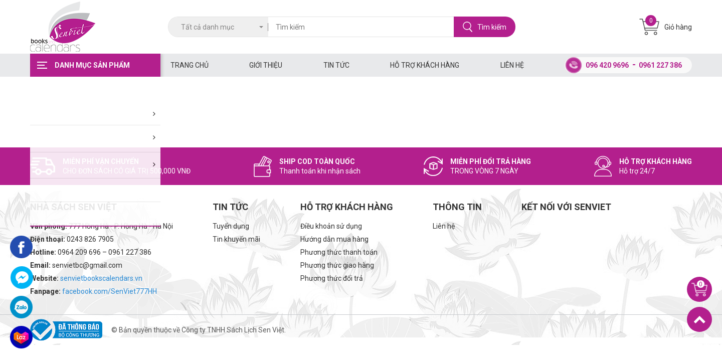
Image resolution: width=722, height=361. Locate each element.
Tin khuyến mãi (236, 239)
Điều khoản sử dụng (331, 226)
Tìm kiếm (484, 27)
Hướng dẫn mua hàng (334, 239)
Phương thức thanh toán (339, 252)
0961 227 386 (660, 65)
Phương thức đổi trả (331, 278)
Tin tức (336, 65)
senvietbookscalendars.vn (101, 278)
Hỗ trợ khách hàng (424, 65)
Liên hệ (512, 65)
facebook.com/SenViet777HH (109, 291)
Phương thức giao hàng (337, 265)
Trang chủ (189, 65)
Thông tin (457, 207)
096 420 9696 (607, 65)
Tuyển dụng (231, 226)
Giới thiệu (265, 65)
